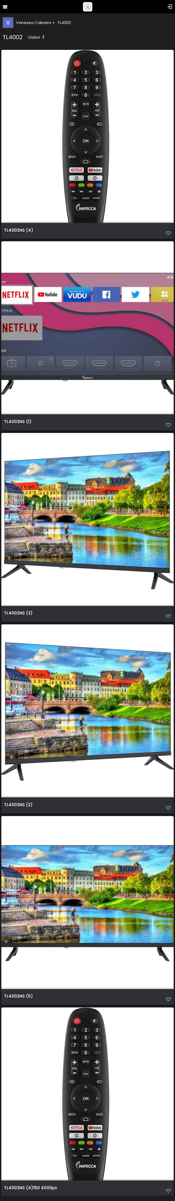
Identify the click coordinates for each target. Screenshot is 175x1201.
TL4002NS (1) (18, 421)
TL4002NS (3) (18, 613)
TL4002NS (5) (18, 996)
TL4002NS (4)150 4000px (30, 1188)
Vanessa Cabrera (35, 22)
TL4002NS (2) (18, 805)
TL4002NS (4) (18, 230)
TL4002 (64, 22)
